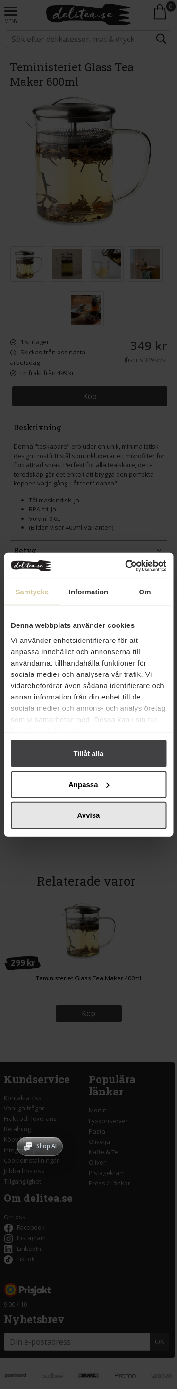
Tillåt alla (89, 753)
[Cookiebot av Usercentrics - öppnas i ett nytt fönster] (126, 565)
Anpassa (89, 784)
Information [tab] (89, 592)
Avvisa (88, 815)
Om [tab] (145, 592)
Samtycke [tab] (32, 592)
